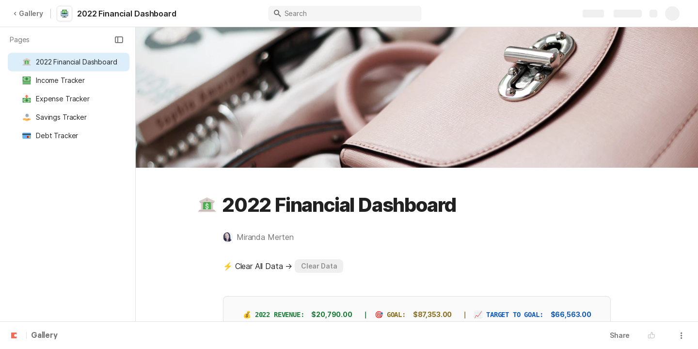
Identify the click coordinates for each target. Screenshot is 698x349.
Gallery (28, 13)
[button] (119, 40)
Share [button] (620, 335)
